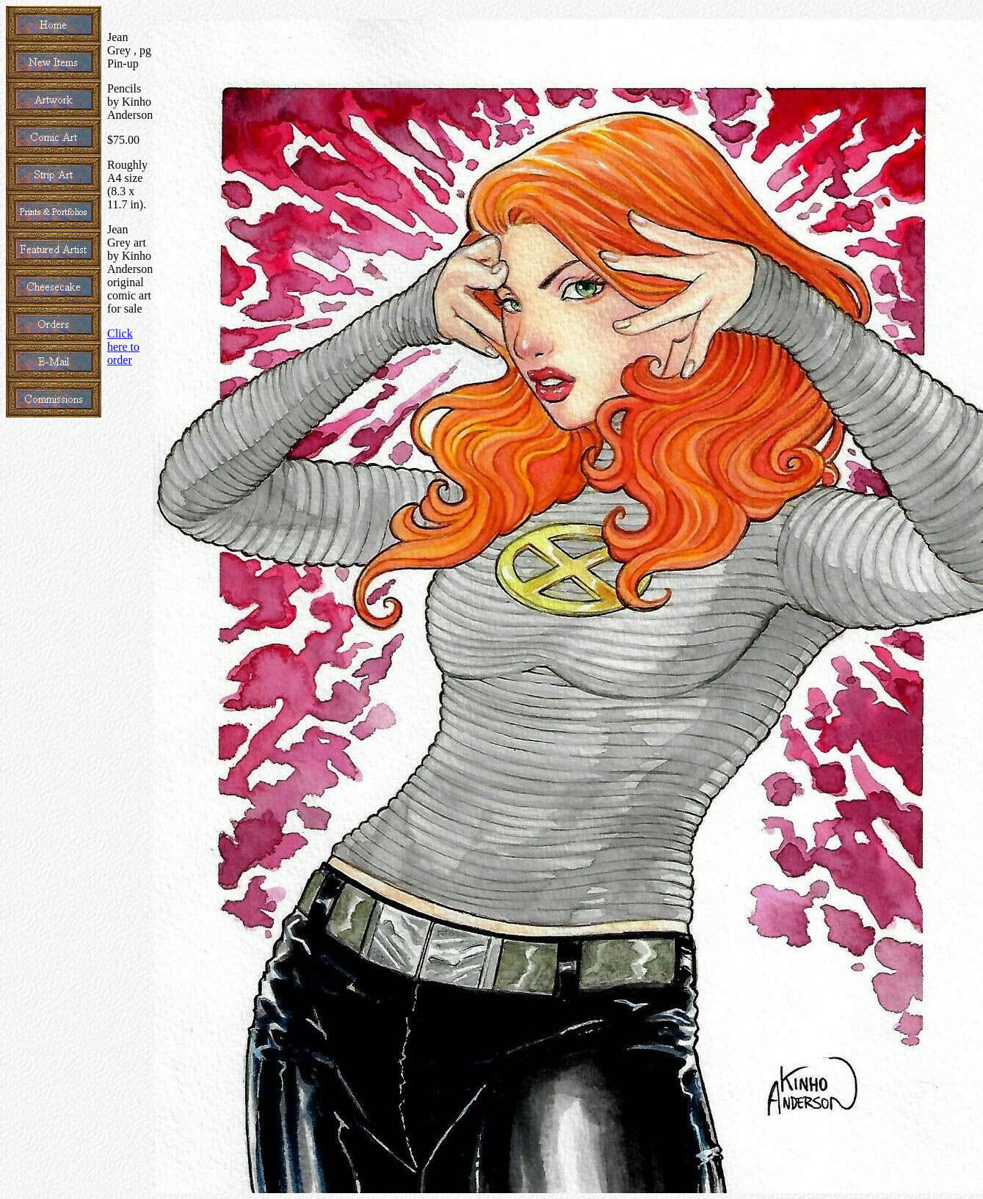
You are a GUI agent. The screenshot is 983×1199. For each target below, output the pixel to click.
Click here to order (123, 346)
